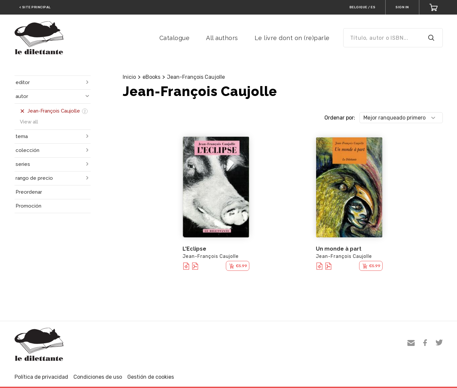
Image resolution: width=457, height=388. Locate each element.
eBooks (151, 77)
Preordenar (29, 192)
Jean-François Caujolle (196, 77)
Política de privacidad (41, 377)
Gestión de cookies (150, 377)
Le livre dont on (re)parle (292, 37)
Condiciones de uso (97, 377)
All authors (222, 37)
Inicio (129, 77)
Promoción (28, 206)
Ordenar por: (339, 118)
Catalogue (174, 37)
